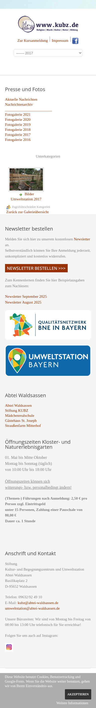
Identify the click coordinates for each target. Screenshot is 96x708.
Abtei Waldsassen (18, 405)
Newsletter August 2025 (23, 302)
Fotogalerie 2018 (18, 130)
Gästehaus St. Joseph (21, 421)
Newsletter (82, 239)
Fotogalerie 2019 (18, 125)
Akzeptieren (78, 694)
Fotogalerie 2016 (18, 140)
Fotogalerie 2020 (18, 120)
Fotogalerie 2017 (18, 135)
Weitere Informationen (72, 703)
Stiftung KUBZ (16, 410)
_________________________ (28, 109)
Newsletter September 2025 (26, 296)
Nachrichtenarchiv (19, 104)
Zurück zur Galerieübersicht (27, 212)
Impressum (60, 41)
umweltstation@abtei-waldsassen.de (32, 608)
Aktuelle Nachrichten (21, 99)
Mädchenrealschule (19, 416)
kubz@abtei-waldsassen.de (38, 603)
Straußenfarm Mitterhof (23, 426)
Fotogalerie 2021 (18, 115)
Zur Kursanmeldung (33, 41)
